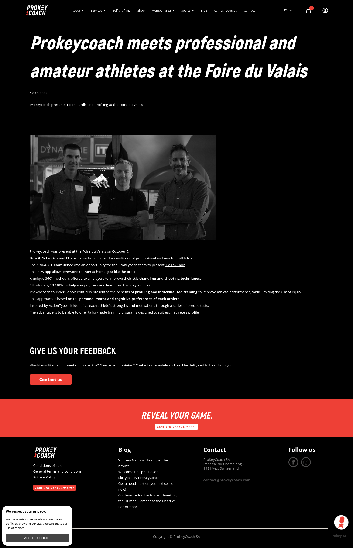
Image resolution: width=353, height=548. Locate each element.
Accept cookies (37, 538)
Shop (141, 10)
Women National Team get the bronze (143, 463)
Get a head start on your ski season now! (147, 486)
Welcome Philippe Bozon (138, 471)
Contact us (50, 379)
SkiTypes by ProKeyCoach (139, 477)
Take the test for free (176, 426)
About (76, 10)
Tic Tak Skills (175, 264)
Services (96, 10)
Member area (161, 10)
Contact (249, 10)
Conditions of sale (47, 465)
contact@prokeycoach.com (226, 480)
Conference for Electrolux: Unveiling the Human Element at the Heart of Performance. (147, 501)
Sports (185, 10)
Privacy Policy (44, 477)
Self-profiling (121, 10)
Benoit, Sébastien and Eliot (51, 258)
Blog (204, 10)
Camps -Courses (225, 10)
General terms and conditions (57, 471)
